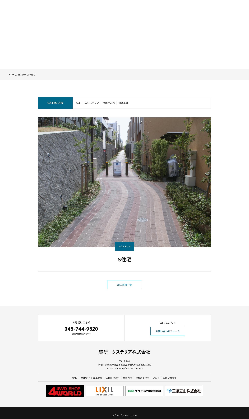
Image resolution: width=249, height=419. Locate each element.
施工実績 (138, 13)
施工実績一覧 (124, 284)
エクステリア (92, 102)
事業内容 (168, 13)
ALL (78, 102)
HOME (115, 13)
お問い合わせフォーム (168, 331)
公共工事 (123, 102)
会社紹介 (126, 13)
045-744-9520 (81, 329)
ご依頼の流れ (153, 13)
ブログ (196, 13)
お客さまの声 (182, 13)
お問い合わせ (223, 13)
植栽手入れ (109, 102)
